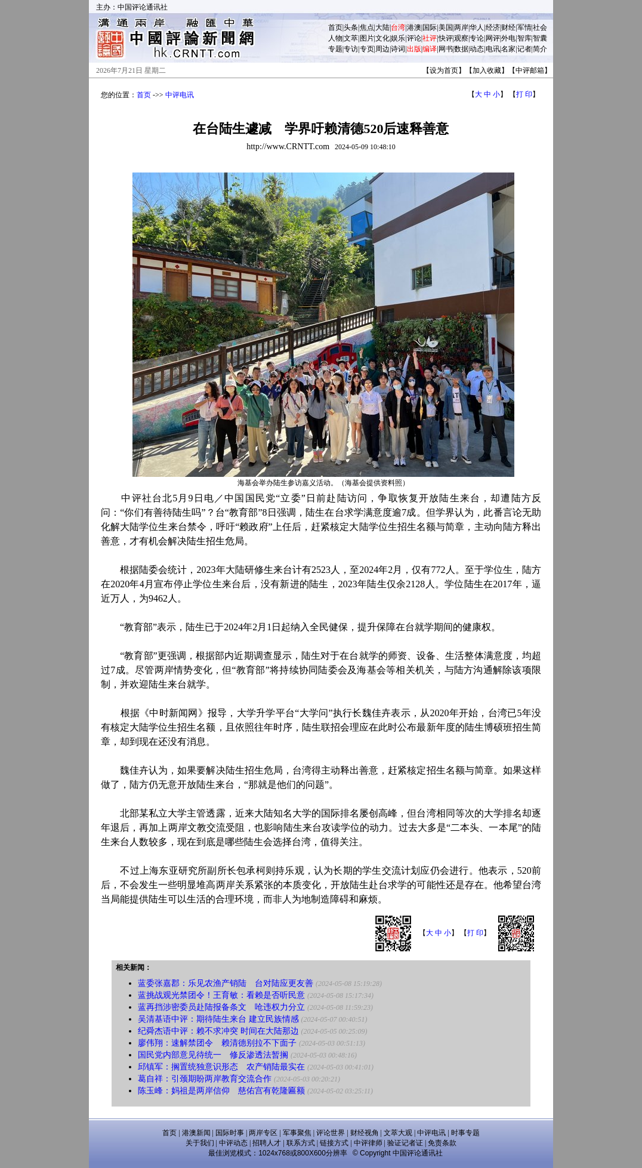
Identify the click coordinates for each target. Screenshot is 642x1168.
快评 (446, 38)
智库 (524, 38)
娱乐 (398, 38)
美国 (446, 27)
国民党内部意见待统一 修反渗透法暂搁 (213, 1054)
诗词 (398, 49)
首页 (335, 27)
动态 (477, 49)
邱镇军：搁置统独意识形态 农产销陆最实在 (221, 1066)
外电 (508, 38)
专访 (351, 49)
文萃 (351, 38)
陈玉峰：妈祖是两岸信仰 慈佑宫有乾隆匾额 (221, 1090)
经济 (493, 27)
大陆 (382, 27)
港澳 (414, 27)
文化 (382, 38)
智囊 (540, 38)
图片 (367, 38)
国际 (429, 27)
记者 (524, 49)
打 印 (524, 94)
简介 (540, 49)
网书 (446, 49)
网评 (493, 38)
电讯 (493, 49)
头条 (351, 27)
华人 (477, 27)
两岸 (461, 27)
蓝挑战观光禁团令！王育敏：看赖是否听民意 (221, 995)
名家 (508, 49)
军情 (524, 27)
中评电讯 (179, 95)
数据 (461, 49)
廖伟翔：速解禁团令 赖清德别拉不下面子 (217, 1042)
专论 (477, 38)
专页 (367, 49)
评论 (414, 38)
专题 (335, 49)
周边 (382, 49)
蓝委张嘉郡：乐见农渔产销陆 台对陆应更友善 (225, 983)
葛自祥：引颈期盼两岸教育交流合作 (204, 1078)
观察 (461, 38)
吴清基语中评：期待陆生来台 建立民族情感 (218, 1019)
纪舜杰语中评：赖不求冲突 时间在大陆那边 (218, 1031)
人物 (335, 38)
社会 (540, 27)
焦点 (367, 27)
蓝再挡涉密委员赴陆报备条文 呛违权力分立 (221, 1007)
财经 (508, 27)
